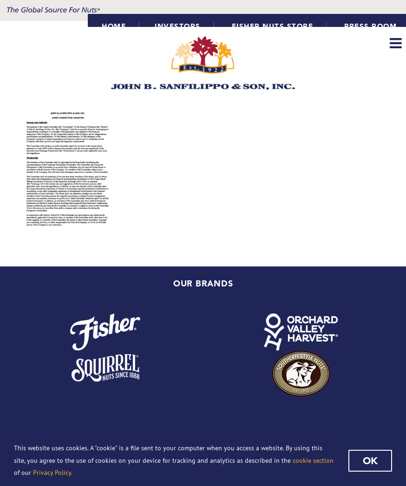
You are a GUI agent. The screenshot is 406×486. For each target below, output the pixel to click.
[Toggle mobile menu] (397, 43)
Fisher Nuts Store (273, 26)
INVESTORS (178, 26)
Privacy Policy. (52, 472)
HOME (114, 26)
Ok (370, 460)
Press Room (370, 26)
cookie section (313, 460)
